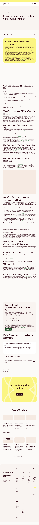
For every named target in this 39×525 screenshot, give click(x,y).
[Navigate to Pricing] (29, 472)
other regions (23, 327)
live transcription (27, 268)
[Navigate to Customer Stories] (34, 478)
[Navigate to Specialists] (17, 476)
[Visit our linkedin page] (8, 472)
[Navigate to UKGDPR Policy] (23, 512)
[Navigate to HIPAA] (23, 484)
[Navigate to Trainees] (17, 492)
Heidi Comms (28, 276)
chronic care (20, 164)
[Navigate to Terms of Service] (23, 505)
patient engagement (17, 167)
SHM (22, 220)
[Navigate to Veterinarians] (17, 489)
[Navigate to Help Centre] (29, 483)
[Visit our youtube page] (12, 472)
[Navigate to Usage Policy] (23, 509)
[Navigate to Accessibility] (23, 515)
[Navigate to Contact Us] (34, 473)
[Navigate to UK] (22, 480)
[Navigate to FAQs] (17, 517)
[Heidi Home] (6, 4)
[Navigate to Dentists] (17, 486)
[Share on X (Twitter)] (10, 371)
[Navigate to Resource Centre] (17, 510)
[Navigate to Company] (34, 475)
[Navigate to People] (34, 492)
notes (32, 322)
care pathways (13, 131)
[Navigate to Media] (34, 481)
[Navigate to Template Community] (17, 514)
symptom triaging (25, 130)
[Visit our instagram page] (6, 472)
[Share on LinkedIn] (5, 371)
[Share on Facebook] (8, 371)
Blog (8, 12)
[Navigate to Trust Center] (23, 474)
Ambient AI (6, 96)
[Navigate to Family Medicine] (17, 473)
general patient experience (24, 140)
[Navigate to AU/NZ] (23, 476)
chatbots (19, 136)
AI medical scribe (14, 150)
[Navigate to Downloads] (29, 477)
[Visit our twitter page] (10, 472)
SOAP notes (17, 149)
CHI (21, 207)
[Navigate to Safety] (23, 472)
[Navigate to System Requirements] (29, 488)
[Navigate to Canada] (23, 478)
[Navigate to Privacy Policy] (23, 503)
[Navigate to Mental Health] (17, 481)
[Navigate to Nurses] (17, 478)
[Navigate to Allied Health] (17, 484)
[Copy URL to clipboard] (3, 371)
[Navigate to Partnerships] (34, 495)
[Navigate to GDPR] (23, 482)
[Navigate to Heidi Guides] (29, 480)
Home (4, 12)
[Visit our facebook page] (4, 472)
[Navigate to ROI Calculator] (17, 506)
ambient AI (21, 148)
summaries (24, 59)
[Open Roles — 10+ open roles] (34, 487)
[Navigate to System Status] (29, 485)
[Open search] (33, 4)
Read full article (7, 432)
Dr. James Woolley (11, 227)
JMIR (23, 213)
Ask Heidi (11, 258)
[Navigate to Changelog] (29, 474)
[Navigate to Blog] (16, 503)
